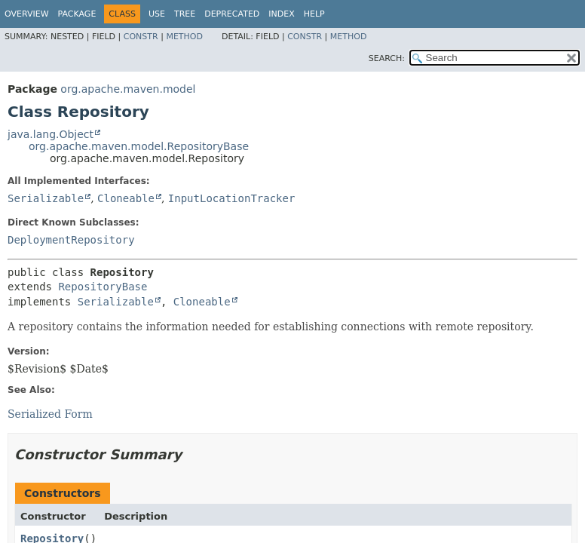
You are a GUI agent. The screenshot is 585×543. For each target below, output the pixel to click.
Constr (141, 36)
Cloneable (126, 198)
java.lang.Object (50, 134)
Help (314, 14)
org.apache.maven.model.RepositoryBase (139, 146)
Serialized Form (50, 414)
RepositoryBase (102, 287)
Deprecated (231, 14)
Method (184, 36)
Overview (27, 14)
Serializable (46, 198)
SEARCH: (387, 58)
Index (281, 14)
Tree (184, 14)
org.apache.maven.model (127, 89)
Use (157, 14)
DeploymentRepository (71, 240)
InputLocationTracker (232, 198)
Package (77, 14)
